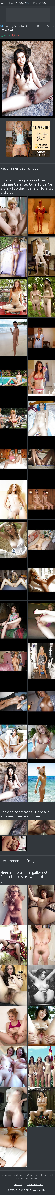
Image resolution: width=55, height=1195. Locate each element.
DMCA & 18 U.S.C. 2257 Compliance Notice (27, 1190)
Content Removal (34, 1184)
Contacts (17, 1184)
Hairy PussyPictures (27, 3)
